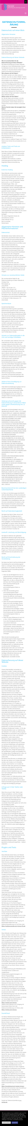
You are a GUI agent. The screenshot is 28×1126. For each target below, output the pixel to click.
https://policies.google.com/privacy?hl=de (13, 926)
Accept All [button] (14, 1122)
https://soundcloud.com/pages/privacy (13, 1086)
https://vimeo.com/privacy (9, 1002)
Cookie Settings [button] (6, 1122)
